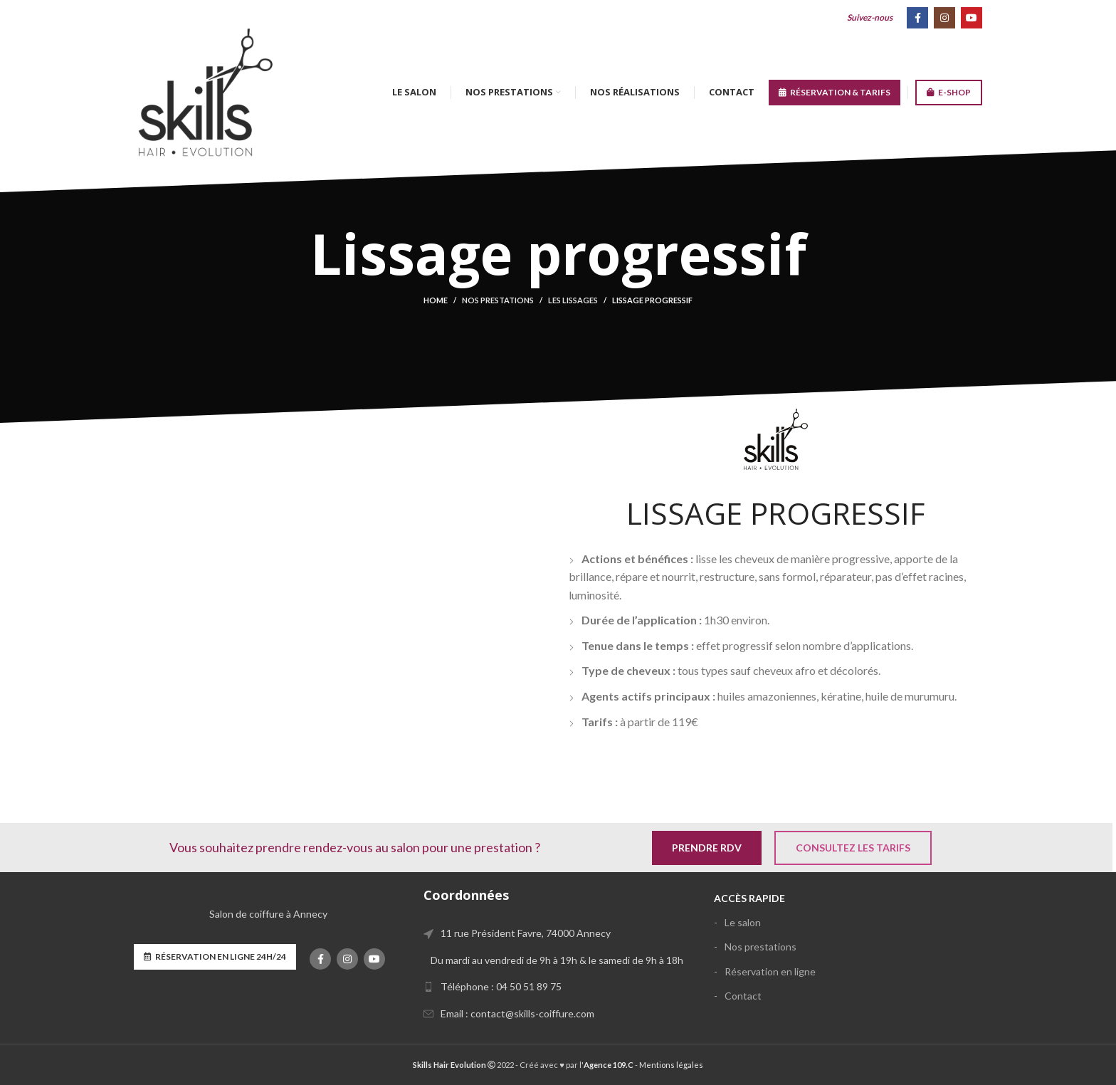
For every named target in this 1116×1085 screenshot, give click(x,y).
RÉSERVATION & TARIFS (834, 92)
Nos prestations (498, 300)
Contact (743, 996)
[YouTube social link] (971, 17)
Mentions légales (671, 1064)
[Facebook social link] (917, 17)
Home (435, 300)
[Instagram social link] (944, 17)
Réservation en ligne (770, 971)
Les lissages (573, 300)
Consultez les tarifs (853, 848)
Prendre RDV (707, 848)
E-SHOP (949, 92)
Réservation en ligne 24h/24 (215, 957)
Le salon (743, 922)
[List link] (557, 987)
